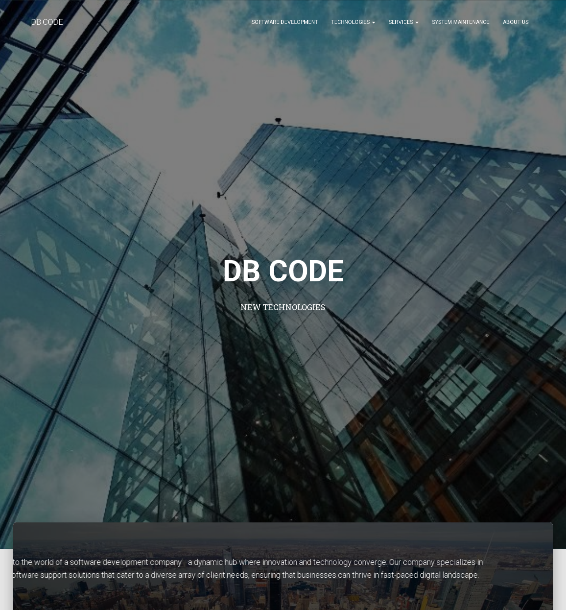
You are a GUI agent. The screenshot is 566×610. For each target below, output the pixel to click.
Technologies (353, 22)
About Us (515, 22)
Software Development (285, 22)
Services (404, 22)
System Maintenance (461, 22)
